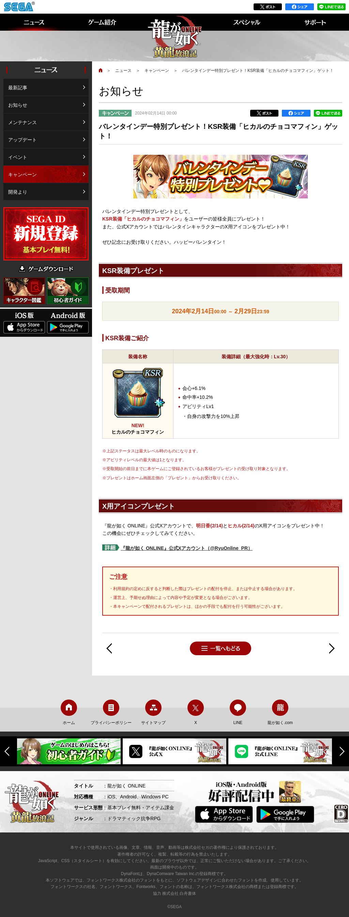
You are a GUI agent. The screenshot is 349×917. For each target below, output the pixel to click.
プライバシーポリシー (111, 712)
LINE (238, 712)
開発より (17, 192)
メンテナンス (22, 122)
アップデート (22, 139)
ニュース (123, 70)
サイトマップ (153, 712)
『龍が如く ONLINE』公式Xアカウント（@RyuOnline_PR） (187, 548)
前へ (109, 648)
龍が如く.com (280, 712)
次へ (332, 648)
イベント (17, 157)
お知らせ (17, 105)
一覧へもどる (220, 648)
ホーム (69, 712)
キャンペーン (157, 70)
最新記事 (17, 87)
